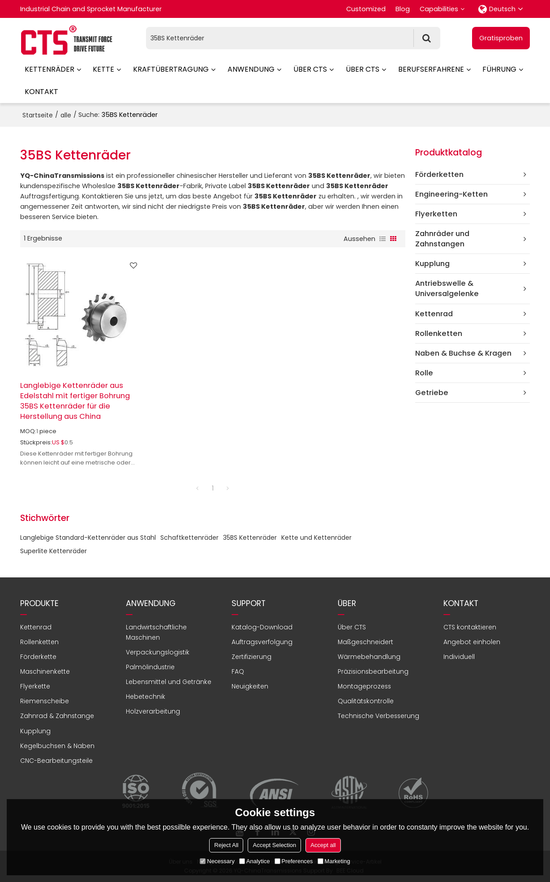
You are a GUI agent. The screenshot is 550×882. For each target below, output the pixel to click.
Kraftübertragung (171, 69)
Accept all (322, 845)
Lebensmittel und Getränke (168, 681)
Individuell (459, 656)
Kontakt (41, 91)
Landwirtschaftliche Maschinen (156, 632)
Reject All (226, 845)
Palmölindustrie (150, 667)
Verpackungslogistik (157, 652)
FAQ (238, 671)
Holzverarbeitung (153, 711)
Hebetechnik (145, 696)
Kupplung (35, 731)
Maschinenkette (45, 671)
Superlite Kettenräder (53, 550)
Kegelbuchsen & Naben (57, 745)
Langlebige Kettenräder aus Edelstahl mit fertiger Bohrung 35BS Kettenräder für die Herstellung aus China (75, 401)
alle (65, 115)
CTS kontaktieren (469, 627)
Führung (499, 69)
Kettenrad (36, 627)
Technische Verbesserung (378, 715)
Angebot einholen (471, 641)
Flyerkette (35, 686)
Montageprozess (364, 686)
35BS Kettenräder (250, 537)
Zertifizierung (251, 656)
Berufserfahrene (431, 69)
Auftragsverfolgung (262, 641)
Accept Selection (274, 845)
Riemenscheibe (44, 701)
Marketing (334, 861)
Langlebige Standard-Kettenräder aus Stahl (88, 537)
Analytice (254, 861)
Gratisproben (501, 38)
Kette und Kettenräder (316, 537)
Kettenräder (49, 69)
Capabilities (439, 8)
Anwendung (251, 69)
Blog (402, 8)
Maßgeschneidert (365, 641)
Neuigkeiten (250, 686)
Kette (103, 69)
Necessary (217, 861)
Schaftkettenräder (189, 537)
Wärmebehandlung (369, 656)
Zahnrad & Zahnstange (57, 715)
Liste (382, 238)
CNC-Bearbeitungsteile (56, 760)
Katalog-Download (262, 627)
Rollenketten (39, 641)
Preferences (294, 861)
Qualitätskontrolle (366, 701)
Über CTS (310, 69)
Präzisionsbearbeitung (373, 671)
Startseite (37, 115)
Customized (366, 8)
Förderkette (38, 656)
